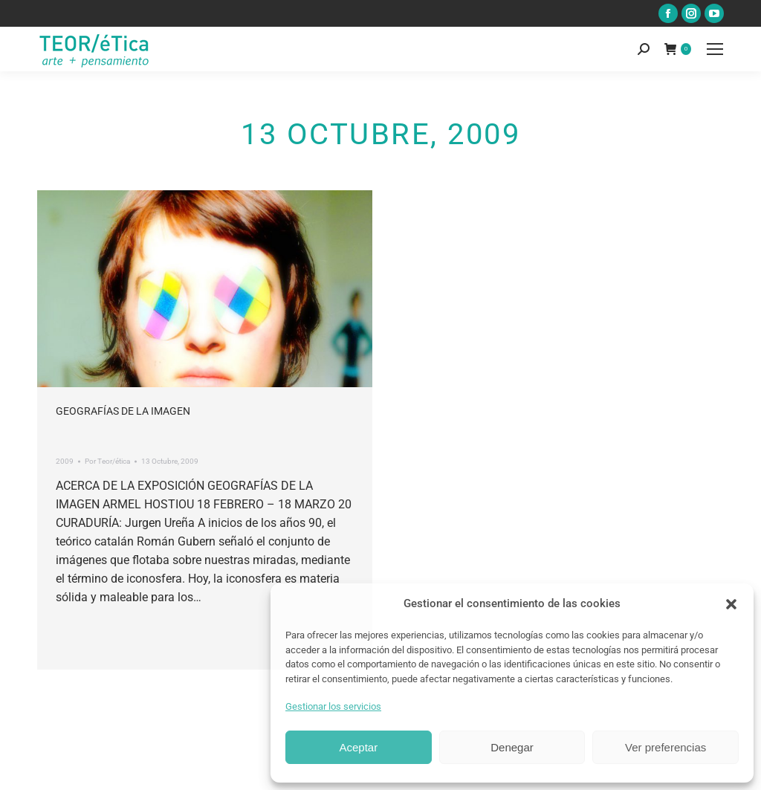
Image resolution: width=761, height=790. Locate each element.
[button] (731, 604)
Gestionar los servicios (333, 706)
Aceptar (358, 747)
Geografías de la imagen (123, 411)
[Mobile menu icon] (715, 49)
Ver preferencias (665, 747)
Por (107, 461)
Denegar (512, 747)
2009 (65, 461)
